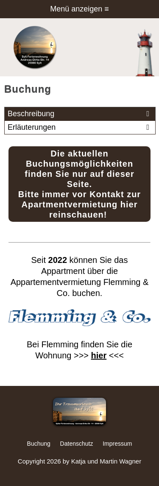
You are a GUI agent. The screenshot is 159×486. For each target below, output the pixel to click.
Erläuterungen (80, 127)
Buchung (38, 443)
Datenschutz (76, 443)
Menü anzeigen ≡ (79, 9)
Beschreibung (80, 113)
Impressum (117, 443)
